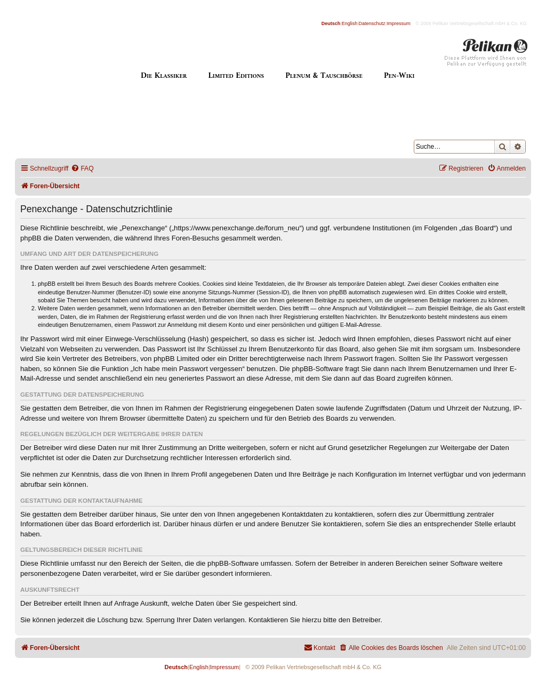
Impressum (399, 23)
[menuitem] (82, 169)
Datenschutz (372, 23)
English (350, 23)
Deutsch (331, 23)
